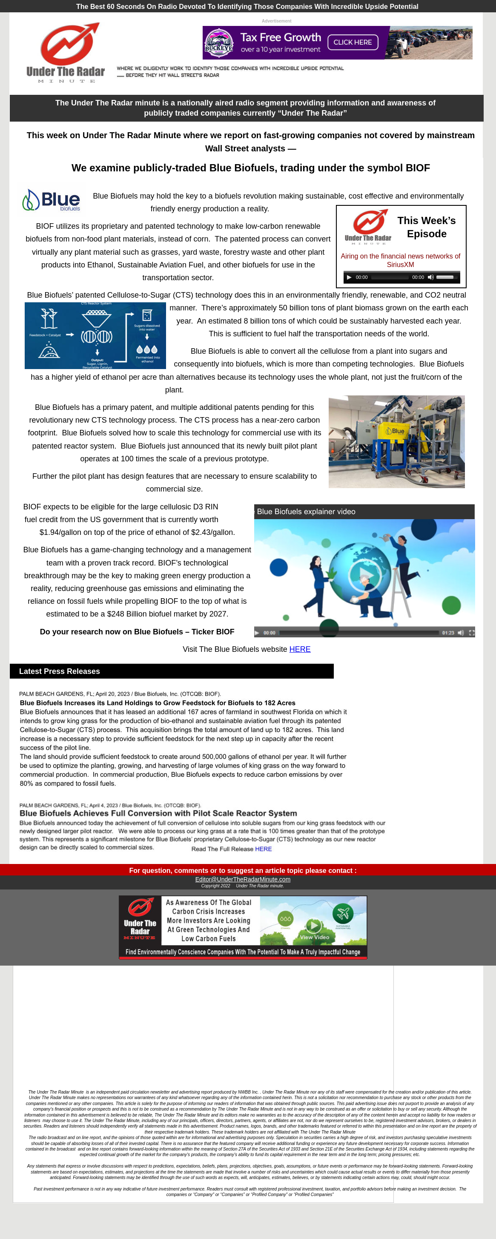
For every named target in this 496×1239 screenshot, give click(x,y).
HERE (300, 649)
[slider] (390, 277)
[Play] (349, 277)
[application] (402, 278)
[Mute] (430, 277)
